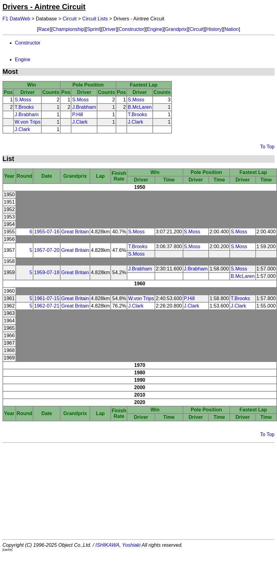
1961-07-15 (46, 298)
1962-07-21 (46, 305)
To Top (267, 146)
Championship (68, 29)
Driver (109, 29)
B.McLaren (139, 107)
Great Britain (75, 231)
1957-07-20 (46, 250)
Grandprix (176, 29)
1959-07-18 (46, 272)
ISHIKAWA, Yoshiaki (118, 545)
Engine (154, 29)
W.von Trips (27, 122)
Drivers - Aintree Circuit (44, 6)
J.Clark (79, 122)
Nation (231, 29)
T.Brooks (24, 107)
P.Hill (77, 114)
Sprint (93, 29)
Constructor (131, 29)
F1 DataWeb (16, 18)
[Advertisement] (138, 491)
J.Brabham (84, 107)
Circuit (70, 18)
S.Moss (23, 99)
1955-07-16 (46, 231)
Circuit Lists (95, 18)
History (214, 29)
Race (44, 29)
